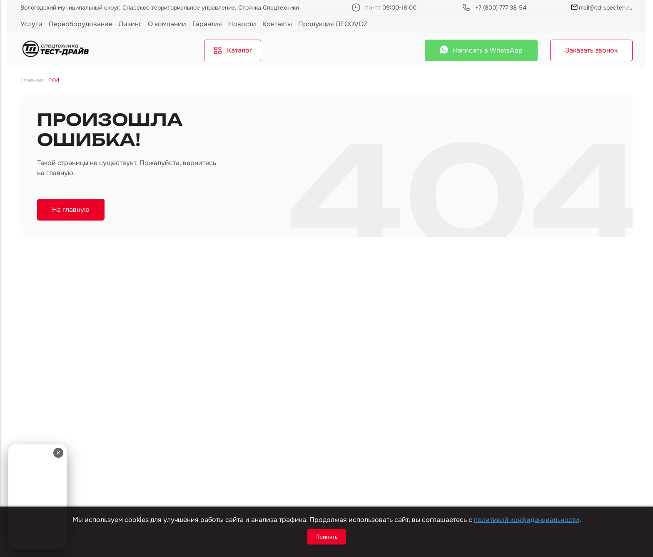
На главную (71, 209)
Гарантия (207, 24)
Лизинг (130, 24)
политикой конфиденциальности (526, 519)
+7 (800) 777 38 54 (500, 7)
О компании (167, 24)
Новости (242, 24)
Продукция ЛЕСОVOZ (333, 24)
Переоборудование (80, 24)
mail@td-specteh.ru (602, 7)
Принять (326, 536)
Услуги (31, 24)
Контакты (277, 24)
